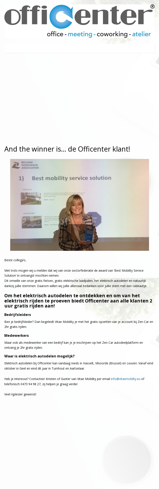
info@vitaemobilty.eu (125, 379)
